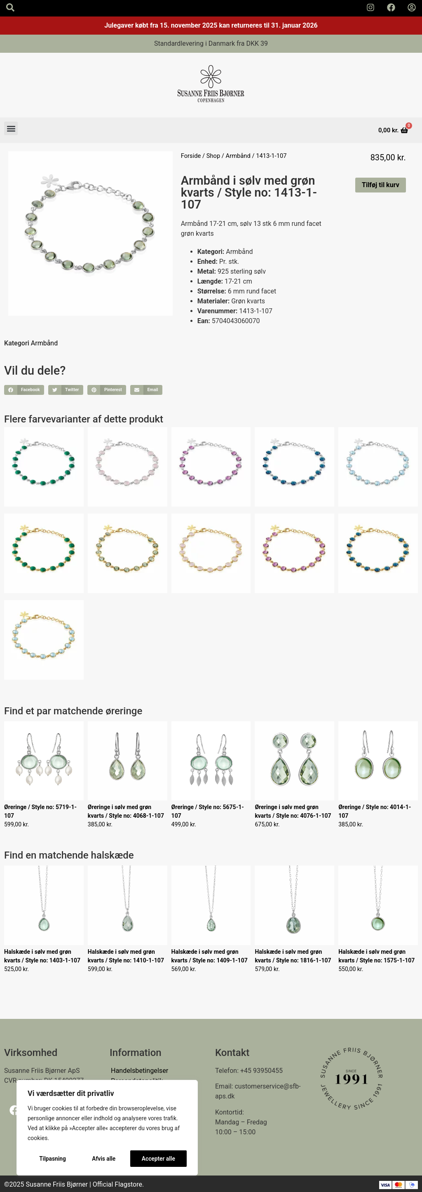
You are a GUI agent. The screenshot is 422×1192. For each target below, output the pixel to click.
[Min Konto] (412, 7)
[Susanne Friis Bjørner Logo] (211, 85)
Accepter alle (158, 1158)
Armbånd (238, 156)
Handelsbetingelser (139, 1071)
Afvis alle (104, 1158)
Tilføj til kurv (380, 185)
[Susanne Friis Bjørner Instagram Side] (370, 7)
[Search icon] (10, 7)
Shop (213, 156)
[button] (11, 128)
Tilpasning (52, 1158)
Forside (191, 156)
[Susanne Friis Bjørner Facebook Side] (391, 7)
